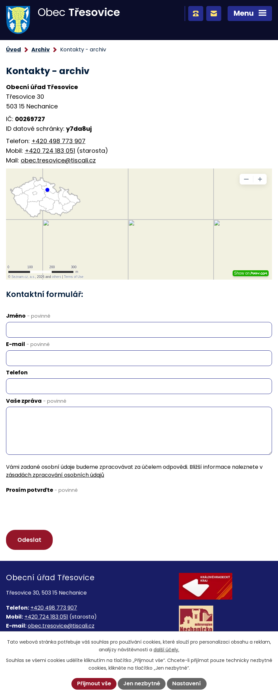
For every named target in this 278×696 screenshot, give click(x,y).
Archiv (40, 49)
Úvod (13, 49)
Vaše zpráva (36, 401)
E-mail (28, 344)
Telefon (17, 372)
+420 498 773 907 (58, 141)
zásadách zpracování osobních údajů (55, 475)
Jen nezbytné (141, 683)
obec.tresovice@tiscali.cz (58, 160)
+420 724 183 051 (50, 150)
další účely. (166, 649)
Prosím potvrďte (42, 490)
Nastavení (186, 683)
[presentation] (56, 509)
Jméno (28, 316)
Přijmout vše (94, 683)
